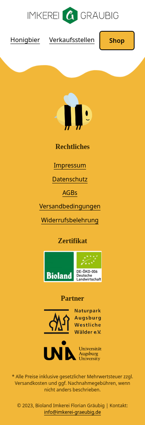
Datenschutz (69, 179)
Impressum (70, 165)
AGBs (69, 192)
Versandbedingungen (70, 206)
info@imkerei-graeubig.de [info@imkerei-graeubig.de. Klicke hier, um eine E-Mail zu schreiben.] (72, 412)
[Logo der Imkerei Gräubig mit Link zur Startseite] (72, 15)
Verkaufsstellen (71, 40)
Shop (117, 40)
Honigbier (25, 40)
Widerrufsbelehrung (70, 220)
